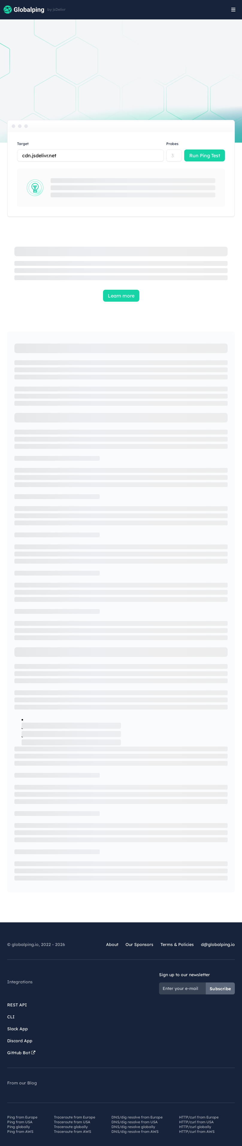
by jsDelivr (56, 9)
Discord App (19, 1040)
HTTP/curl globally (195, 1126)
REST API (17, 1005)
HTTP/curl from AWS (196, 1131)
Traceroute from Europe (74, 1117)
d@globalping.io (218, 944)
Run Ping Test (204, 155)
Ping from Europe (22, 1117)
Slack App (17, 1028)
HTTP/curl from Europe (199, 1117)
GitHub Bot (21, 1052)
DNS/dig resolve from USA (134, 1122)
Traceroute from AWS (72, 1131)
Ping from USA (19, 1122)
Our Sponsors (139, 944)
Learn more (121, 296)
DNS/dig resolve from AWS (134, 1131)
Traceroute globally (71, 1126)
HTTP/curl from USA (196, 1122)
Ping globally (18, 1126)
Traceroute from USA (72, 1122)
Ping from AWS (20, 1131)
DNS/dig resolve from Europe (137, 1117)
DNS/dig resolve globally (133, 1126)
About (112, 944)
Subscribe (220, 988)
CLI (11, 1017)
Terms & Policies (177, 944)
